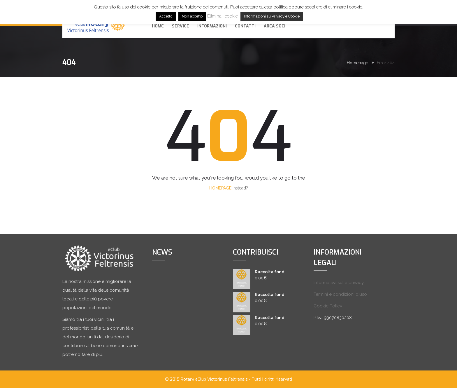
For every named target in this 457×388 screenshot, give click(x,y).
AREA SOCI (274, 26)
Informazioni (212, 26)
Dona (376, 25)
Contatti (245, 26)
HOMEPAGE (220, 188)
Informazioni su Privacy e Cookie (272, 16)
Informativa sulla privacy (339, 282)
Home (158, 26)
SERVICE (180, 26)
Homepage (357, 62)
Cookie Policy (328, 306)
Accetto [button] (165, 16)
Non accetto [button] (192, 16)
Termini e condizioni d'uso (340, 294)
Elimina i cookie (222, 16)
